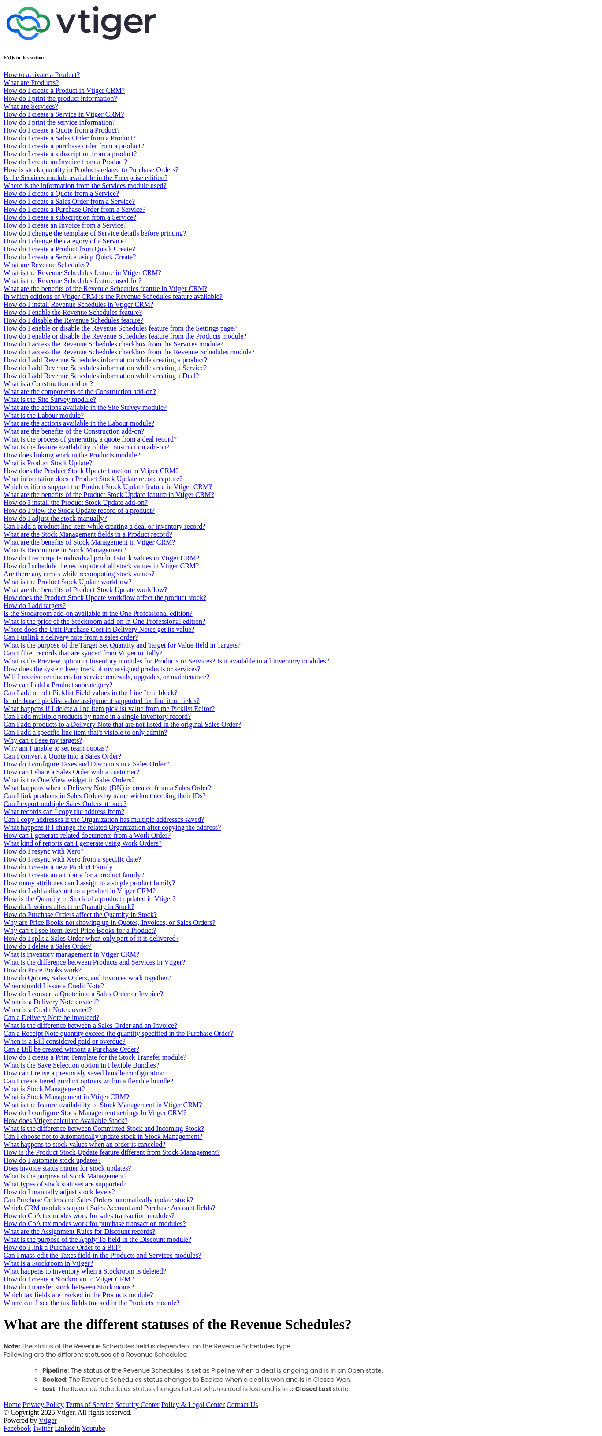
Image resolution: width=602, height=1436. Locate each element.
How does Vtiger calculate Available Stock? (66, 1120)
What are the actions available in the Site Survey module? (85, 407)
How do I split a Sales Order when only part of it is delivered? (91, 938)
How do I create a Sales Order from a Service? (69, 201)
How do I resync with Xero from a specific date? (72, 859)
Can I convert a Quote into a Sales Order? (62, 756)
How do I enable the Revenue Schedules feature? (73, 312)
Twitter (43, 1428)
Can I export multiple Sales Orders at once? (65, 803)
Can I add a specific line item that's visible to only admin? (85, 732)
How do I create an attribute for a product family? (74, 875)
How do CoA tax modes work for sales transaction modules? (89, 1215)
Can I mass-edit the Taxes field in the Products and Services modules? (102, 1255)
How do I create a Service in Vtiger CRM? (64, 114)
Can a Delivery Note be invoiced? (51, 1017)
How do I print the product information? (60, 98)
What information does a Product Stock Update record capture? (93, 478)
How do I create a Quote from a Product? (62, 130)
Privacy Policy (43, 1404)
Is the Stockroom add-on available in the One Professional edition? (98, 613)
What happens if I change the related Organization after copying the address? (112, 827)
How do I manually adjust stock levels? (59, 1192)
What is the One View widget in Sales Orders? (69, 780)
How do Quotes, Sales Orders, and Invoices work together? (87, 978)
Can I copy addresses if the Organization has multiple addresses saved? (104, 819)
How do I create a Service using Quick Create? (70, 257)
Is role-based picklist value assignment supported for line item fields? (102, 700)
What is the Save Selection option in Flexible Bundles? (81, 1065)
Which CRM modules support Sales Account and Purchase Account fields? (109, 1207)
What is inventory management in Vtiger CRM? (71, 954)
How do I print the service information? (59, 122)
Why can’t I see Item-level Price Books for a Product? (80, 930)
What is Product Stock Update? (48, 463)
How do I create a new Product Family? (60, 867)
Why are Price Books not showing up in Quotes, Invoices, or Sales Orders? (110, 922)
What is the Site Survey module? (50, 399)
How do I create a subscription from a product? (70, 154)
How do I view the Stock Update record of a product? (79, 510)
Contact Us (242, 1404)
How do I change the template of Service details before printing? (95, 233)
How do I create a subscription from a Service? (70, 217)
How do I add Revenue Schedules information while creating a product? (105, 360)
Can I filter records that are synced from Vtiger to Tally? (83, 653)
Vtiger (48, 1420)
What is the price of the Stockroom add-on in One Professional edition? (104, 621)
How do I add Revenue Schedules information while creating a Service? (105, 368)
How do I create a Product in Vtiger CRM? (64, 90)
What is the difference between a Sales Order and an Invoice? (90, 1025)
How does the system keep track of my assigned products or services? (102, 669)
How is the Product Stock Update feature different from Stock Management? (112, 1152)
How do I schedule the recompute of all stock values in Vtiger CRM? (101, 566)
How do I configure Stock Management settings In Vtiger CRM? (95, 1112)
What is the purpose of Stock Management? (65, 1176)
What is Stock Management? (44, 1089)
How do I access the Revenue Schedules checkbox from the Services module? (113, 344)
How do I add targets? (35, 605)
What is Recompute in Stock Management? (65, 550)
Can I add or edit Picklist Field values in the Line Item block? (91, 692)
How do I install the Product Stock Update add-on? (76, 502)
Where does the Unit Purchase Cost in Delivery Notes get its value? (99, 629)
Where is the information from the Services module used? (85, 185)
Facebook (17, 1428)
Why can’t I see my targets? (43, 740)
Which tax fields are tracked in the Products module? (78, 1295)
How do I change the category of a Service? (65, 241)
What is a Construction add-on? (48, 383)
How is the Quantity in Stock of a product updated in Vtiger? (89, 898)
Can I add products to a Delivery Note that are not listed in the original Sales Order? (122, 724)
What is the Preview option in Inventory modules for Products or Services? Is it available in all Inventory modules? (166, 661)
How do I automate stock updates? (52, 1160)
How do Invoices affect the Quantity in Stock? (69, 906)
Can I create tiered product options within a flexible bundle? (88, 1081)
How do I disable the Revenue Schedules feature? (74, 320)
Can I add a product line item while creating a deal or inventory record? (104, 526)
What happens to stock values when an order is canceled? (84, 1144)
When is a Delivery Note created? (51, 1001)
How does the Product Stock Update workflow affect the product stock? (105, 597)
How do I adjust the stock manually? (55, 518)
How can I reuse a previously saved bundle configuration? (85, 1073)
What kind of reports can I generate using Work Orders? (83, 843)
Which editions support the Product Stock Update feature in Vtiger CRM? (108, 486)
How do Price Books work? (43, 970)
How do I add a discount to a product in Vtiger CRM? (80, 891)
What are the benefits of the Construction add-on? (74, 431)
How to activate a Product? (42, 74)
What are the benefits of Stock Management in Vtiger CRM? (89, 542)
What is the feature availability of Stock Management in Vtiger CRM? (103, 1104)
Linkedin (67, 1428)
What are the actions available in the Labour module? (79, 423)
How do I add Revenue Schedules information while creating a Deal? (101, 375)
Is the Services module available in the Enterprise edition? (85, 177)
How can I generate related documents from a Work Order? (87, 835)
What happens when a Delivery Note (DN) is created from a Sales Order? (107, 788)
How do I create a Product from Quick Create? (69, 249)
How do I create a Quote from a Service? (61, 193)
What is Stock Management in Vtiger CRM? (66, 1097)
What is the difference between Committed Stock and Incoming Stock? (104, 1128)
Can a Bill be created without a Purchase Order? (71, 1049)
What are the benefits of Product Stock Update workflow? (85, 589)
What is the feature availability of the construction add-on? (87, 447)
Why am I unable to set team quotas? (56, 748)
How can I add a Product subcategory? (58, 685)
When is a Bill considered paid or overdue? (65, 1041)
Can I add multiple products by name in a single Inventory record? (97, 716)
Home (12, 1404)
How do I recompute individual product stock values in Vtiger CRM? (101, 558)
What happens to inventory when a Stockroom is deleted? (85, 1271)
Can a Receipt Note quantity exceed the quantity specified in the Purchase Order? (119, 1033)
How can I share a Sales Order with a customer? (71, 772)
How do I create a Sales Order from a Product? (70, 138)
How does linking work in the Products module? (72, 455)
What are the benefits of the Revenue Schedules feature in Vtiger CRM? (105, 288)
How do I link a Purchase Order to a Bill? (62, 1247)
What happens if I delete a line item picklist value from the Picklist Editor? (109, 708)
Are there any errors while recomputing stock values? (79, 574)
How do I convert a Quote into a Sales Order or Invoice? (83, 994)
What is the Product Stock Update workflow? (68, 581)
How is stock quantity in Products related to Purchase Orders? (91, 169)
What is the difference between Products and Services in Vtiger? (94, 962)
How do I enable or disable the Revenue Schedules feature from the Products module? (125, 336)
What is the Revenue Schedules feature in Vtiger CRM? (82, 272)
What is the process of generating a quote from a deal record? (90, 439)
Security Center (137, 1404)
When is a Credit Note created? (48, 1009)
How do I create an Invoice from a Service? (65, 225)
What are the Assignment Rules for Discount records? (79, 1231)
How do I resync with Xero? (44, 851)
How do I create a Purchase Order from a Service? (74, 209)
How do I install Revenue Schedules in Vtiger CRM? (78, 304)
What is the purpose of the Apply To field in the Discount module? (97, 1239)
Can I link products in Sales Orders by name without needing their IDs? (105, 795)
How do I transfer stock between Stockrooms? (69, 1287)
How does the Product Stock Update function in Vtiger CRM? (91, 471)
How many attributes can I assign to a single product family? (89, 883)
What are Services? (31, 106)
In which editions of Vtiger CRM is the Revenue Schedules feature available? (113, 296)
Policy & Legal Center (193, 1404)
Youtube (93, 1428)
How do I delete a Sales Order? (48, 946)
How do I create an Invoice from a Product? (65, 162)
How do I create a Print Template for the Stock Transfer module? (95, 1057)
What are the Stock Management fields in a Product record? (88, 534)
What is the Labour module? (44, 415)
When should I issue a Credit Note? (54, 986)
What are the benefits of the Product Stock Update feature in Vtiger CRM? (109, 494)
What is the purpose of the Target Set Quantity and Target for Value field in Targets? (122, 645)
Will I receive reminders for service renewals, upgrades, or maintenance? (106, 677)
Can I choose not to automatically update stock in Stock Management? (103, 1136)
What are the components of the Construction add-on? (80, 391)
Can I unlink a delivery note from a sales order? (71, 637)
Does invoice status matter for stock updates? (67, 1168)
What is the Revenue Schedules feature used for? (72, 280)
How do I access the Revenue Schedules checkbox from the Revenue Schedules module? (129, 352)
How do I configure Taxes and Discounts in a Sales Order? (86, 764)
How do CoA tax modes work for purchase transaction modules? (95, 1223)
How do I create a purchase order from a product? (74, 146)
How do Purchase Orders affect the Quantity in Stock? (80, 914)
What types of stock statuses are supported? (65, 1184)
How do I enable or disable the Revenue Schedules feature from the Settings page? (120, 328)
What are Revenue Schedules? (46, 265)
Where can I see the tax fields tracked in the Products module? (91, 1303)
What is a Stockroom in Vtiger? (48, 1263)
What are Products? (31, 82)
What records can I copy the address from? (64, 811)
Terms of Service (90, 1404)
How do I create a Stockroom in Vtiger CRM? (69, 1279)
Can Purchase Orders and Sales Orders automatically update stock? (98, 1200)
